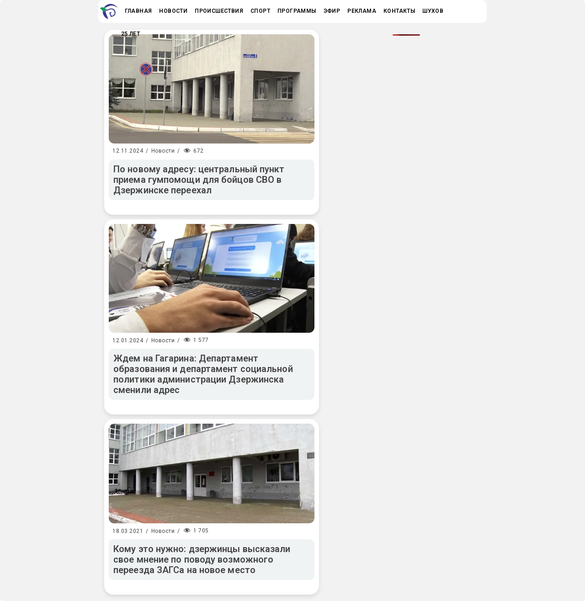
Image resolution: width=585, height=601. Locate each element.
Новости (163, 151)
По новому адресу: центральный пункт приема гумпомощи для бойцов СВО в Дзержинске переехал (199, 180)
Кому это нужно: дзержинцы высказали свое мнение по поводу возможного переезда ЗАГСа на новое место (202, 559)
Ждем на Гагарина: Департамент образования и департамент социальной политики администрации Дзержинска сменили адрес (203, 374)
